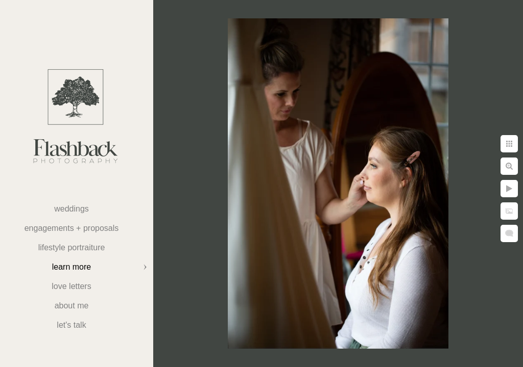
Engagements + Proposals (72, 228)
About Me (72, 305)
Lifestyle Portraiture (71, 247)
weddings (71, 208)
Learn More (71, 267)
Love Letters (71, 286)
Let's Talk (71, 325)
